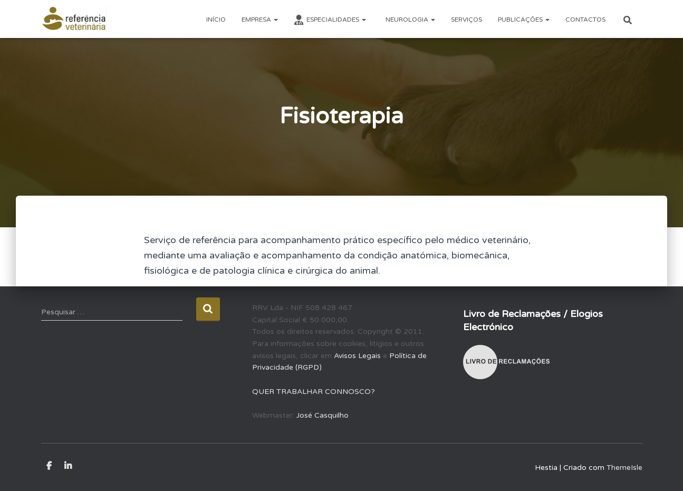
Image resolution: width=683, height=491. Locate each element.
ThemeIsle (624, 467)
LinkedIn (68, 466)
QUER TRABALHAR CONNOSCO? (313, 391)
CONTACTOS (585, 19)
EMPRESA (260, 19)
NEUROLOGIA (409, 19)
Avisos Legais (357, 355)
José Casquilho (322, 415)
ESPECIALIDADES (330, 20)
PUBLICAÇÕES (524, 19)
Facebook (49, 466)
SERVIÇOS (466, 19)
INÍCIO (216, 19)
